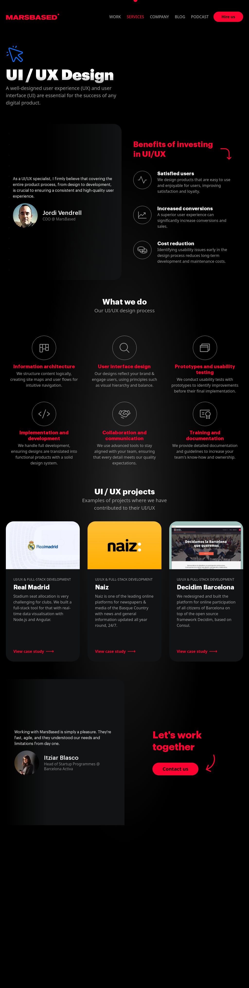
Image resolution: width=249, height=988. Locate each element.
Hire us (228, 16)
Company (159, 16)
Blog (180, 16)
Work (115, 16)
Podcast (200, 16)
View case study (28, 651)
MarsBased (33, 17)
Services (135, 16)
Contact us (175, 769)
